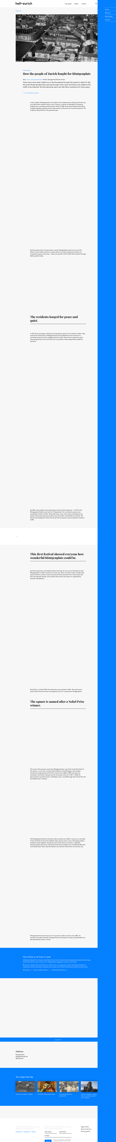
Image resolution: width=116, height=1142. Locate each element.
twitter (33, 1132)
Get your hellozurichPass (42, 970)
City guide (68, 3)
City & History (27, 70)
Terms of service (86, 1129)
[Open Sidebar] (99, 3)
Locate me (58, 1040)
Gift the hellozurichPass (61, 970)
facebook (19, 1132)
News (76, 3)
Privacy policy (85, 1131)
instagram (26, 1132)
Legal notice (85, 1127)
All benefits (26, 970)
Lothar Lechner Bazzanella (35, 79)
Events (84, 3)
